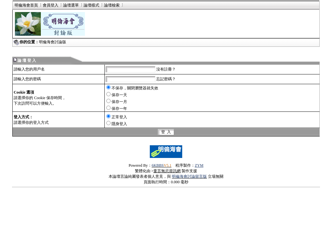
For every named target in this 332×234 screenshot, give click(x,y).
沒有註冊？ (166, 69)
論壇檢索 (112, 5)
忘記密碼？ (166, 79)
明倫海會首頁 (26, 5)
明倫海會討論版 (52, 42)
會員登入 (48, 5)
